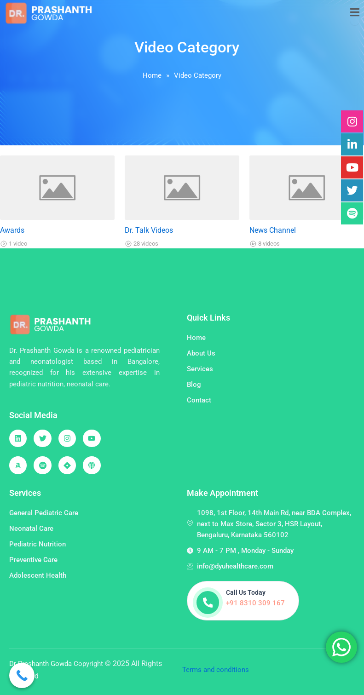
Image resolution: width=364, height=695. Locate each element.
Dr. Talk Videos (149, 230)
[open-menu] (354, 12)
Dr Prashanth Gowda (41, 664)
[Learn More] (243, 600)
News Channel (272, 230)
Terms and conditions (215, 670)
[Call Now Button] (22, 675)
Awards (12, 230)
